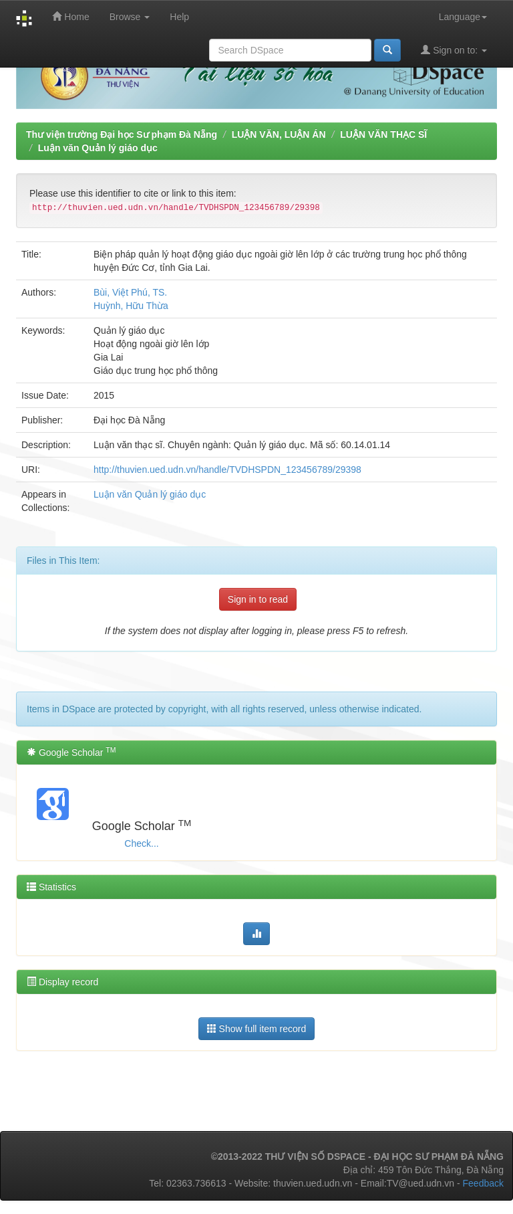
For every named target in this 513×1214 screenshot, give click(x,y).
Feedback (483, 1183)
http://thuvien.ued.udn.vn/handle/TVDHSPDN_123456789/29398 (227, 469)
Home (70, 16)
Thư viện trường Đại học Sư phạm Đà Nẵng (121, 134)
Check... (141, 843)
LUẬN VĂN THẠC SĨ (383, 134)
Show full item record (257, 1028)
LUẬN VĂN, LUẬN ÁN (279, 134)
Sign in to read (258, 599)
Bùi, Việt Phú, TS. (130, 292)
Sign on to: (454, 50)
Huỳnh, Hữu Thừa (131, 305)
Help (179, 16)
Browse (130, 16)
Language (463, 16)
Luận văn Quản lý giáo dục (98, 147)
